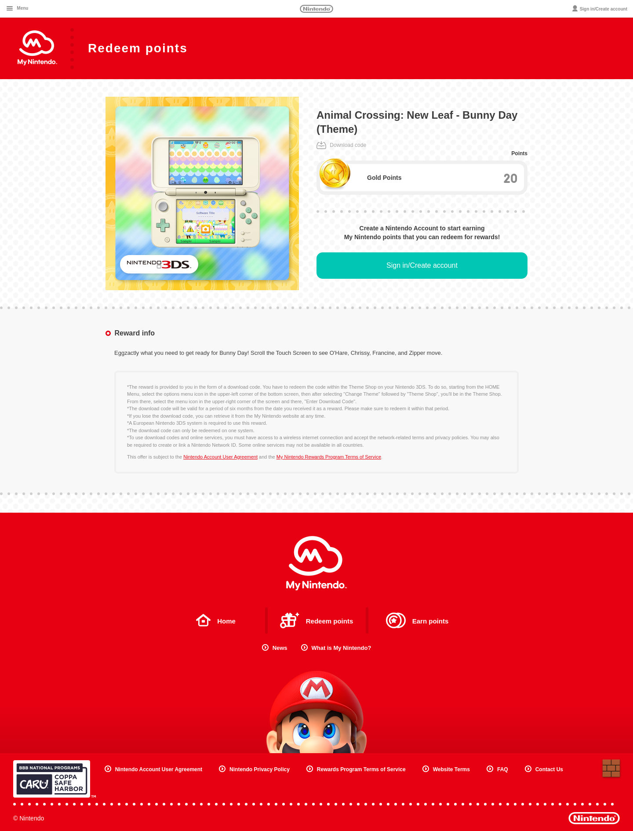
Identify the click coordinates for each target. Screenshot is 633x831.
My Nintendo (316, 563)
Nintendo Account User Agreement (220, 456)
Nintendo (316, 9)
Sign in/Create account (422, 265)
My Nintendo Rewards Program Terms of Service (328, 456)
